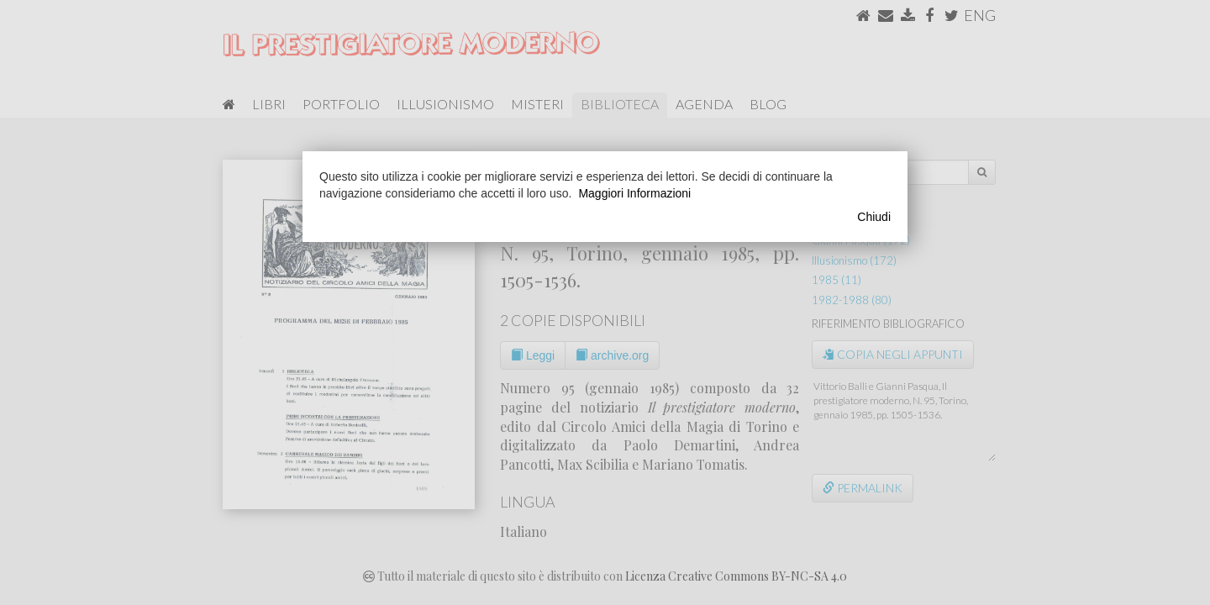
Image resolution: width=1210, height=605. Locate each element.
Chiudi (874, 217)
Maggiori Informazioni (634, 193)
